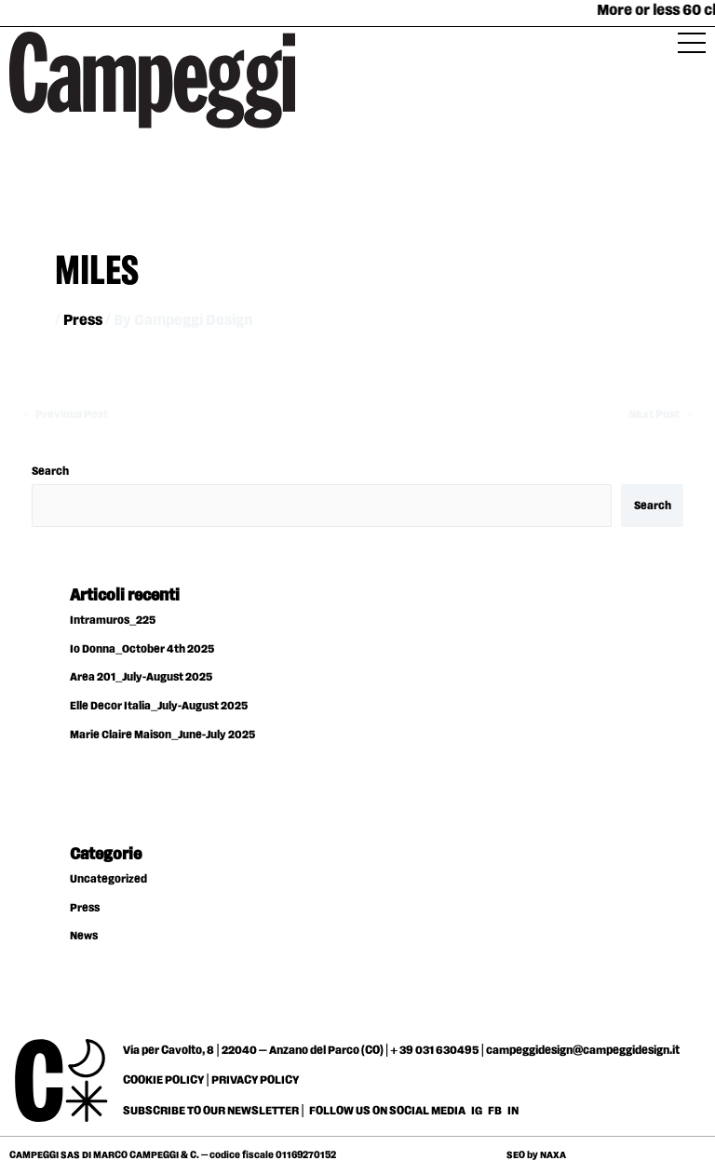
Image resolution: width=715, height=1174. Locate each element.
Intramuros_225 (112, 620)
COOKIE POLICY (163, 1080)
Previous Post (64, 415)
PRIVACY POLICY (255, 1080)
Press (82, 321)
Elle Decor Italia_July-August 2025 (159, 706)
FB (496, 1110)
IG (476, 1110)
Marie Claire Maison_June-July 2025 (162, 735)
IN (513, 1110)
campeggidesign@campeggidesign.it (583, 1050)
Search (50, 471)
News (84, 936)
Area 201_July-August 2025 (141, 677)
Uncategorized (108, 879)
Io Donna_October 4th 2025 (142, 649)
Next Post (661, 415)
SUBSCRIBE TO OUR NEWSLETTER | (213, 1110)
